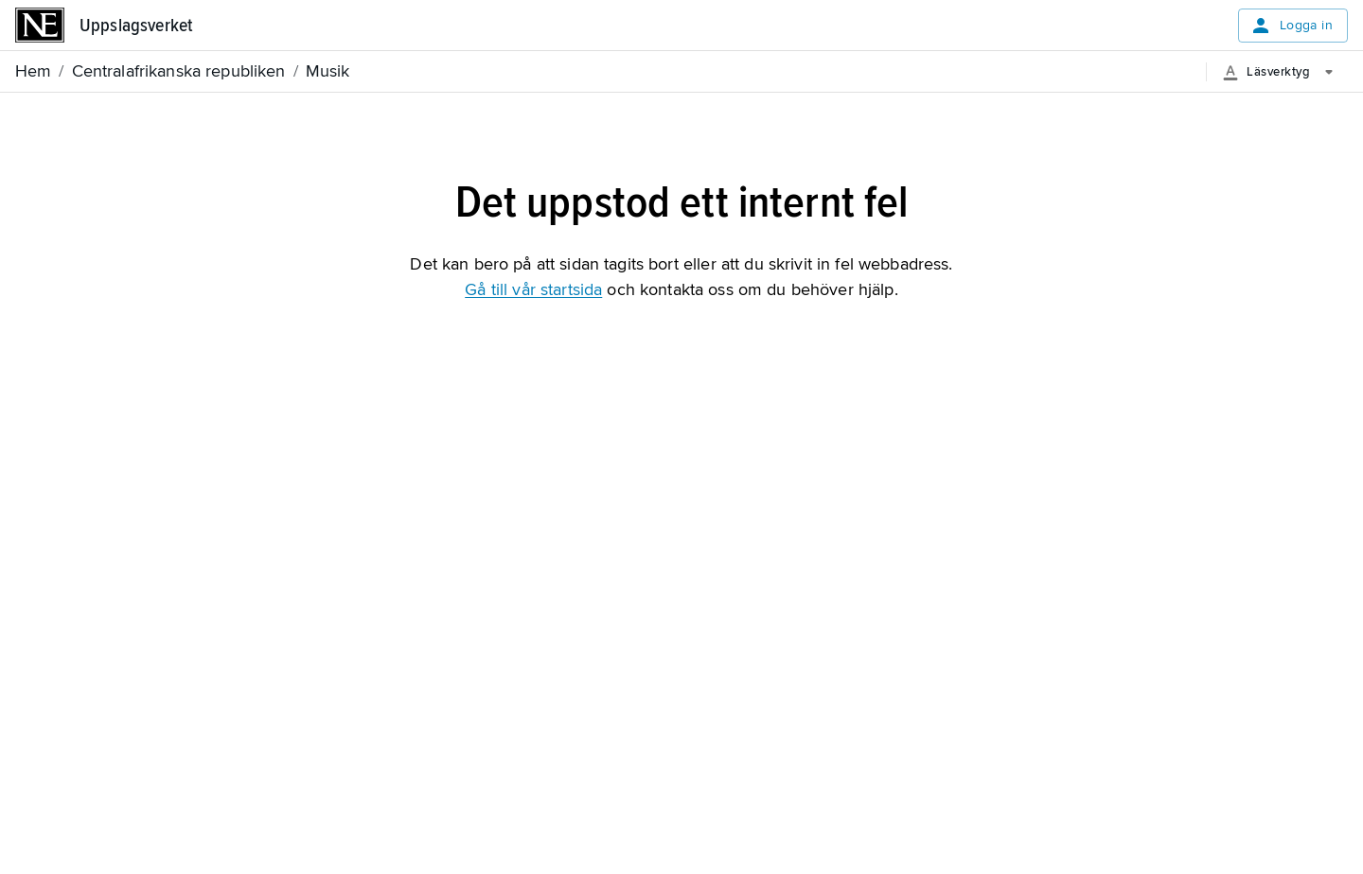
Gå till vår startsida (533, 289)
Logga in (1291, 25)
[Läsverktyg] (1285, 72)
